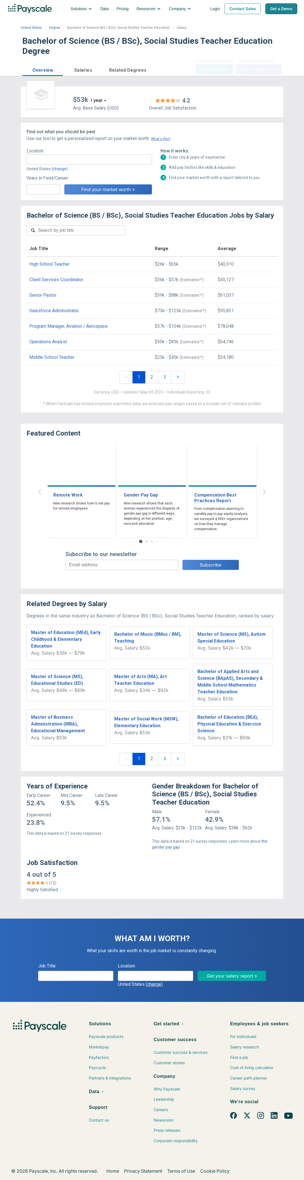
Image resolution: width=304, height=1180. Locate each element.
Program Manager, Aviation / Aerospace (68, 326)
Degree (54, 28)
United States (31, 28)
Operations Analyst (48, 341)
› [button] (264, 491)
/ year (97, 100)
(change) (60, 169)
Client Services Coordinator (56, 279)
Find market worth (258, 69)
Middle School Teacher (51, 357)
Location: (35, 151)
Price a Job (214, 69)
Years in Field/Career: (48, 178)
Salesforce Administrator (54, 310)
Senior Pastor (42, 295)
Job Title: (47, 966)
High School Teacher (49, 264)
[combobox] (89, 159)
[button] (42, 69)
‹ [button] (40, 491)
